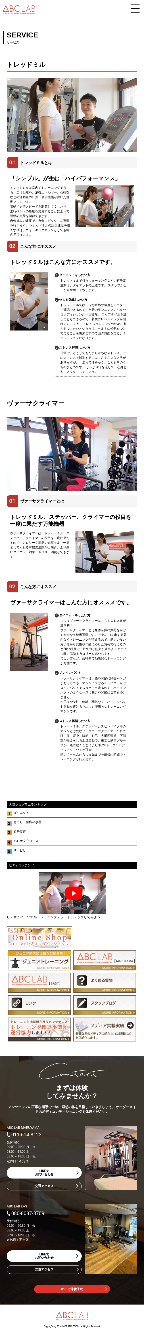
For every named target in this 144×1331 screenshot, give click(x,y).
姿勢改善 (19, 831)
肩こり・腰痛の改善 (27, 822)
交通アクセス (44, 1186)
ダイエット (21, 812)
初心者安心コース (25, 841)
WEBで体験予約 (72, 1289)
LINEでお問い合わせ (44, 1172)
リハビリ (19, 850)
